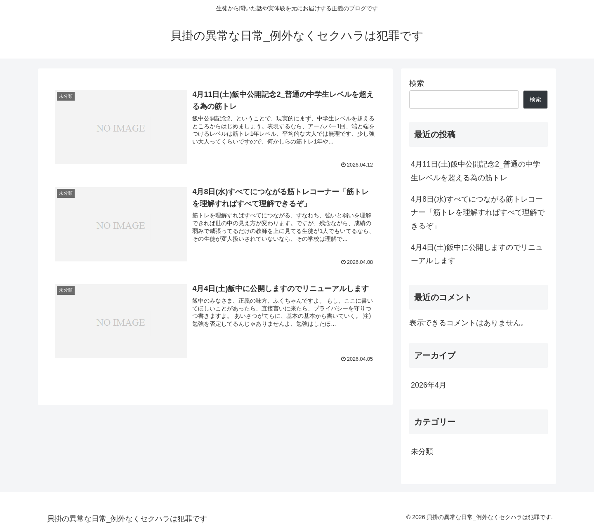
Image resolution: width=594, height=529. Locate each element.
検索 (416, 83)
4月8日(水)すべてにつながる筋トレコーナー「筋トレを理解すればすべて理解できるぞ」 (477, 212)
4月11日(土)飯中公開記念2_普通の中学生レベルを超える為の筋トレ (475, 170)
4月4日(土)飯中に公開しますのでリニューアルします (477, 254)
